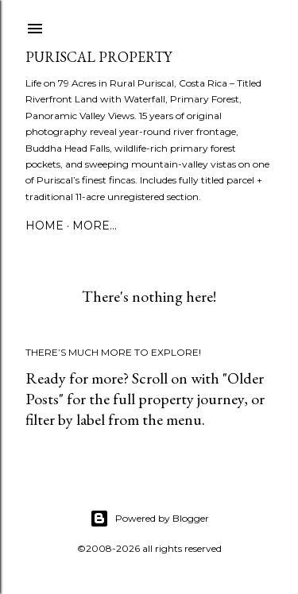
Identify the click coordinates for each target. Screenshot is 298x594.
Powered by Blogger (149, 518)
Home (44, 225)
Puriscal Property (98, 57)
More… (94, 225)
